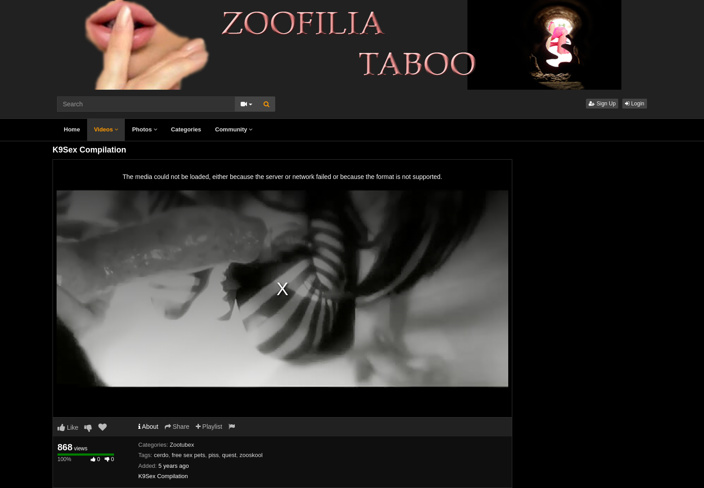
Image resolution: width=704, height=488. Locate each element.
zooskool (251, 455)
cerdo (161, 455)
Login (634, 103)
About (148, 426)
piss (213, 455)
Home (72, 129)
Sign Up (602, 103)
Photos (144, 129)
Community (233, 129)
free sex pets (188, 455)
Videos (106, 129)
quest (229, 455)
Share (177, 426)
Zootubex (182, 444)
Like (68, 427)
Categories (186, 129)
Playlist (209, 426)
